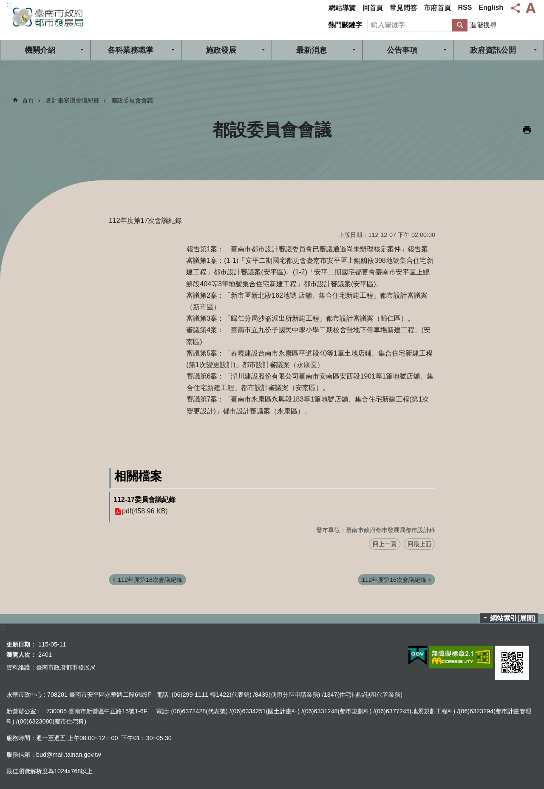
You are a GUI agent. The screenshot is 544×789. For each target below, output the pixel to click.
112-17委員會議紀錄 (144, 499)
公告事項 (402, 50)
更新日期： (21, 644)
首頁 (28, 100)
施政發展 (221, 50)
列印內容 (527, 130)
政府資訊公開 (493, 50)
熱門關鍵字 (345, 24)
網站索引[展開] (513, 618)
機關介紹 (40, 50)
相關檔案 (138, 476)
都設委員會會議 (132, 100)
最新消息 (311, 50)
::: (9, 5)
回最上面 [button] (419, 544)
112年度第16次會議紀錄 (394, 579)
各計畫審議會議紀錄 (72, 100)
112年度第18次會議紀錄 (150, 579)
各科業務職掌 (130, 50)
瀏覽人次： (21, 654)
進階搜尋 (483, 24)
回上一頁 (385, 544)
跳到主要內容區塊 (4, 4)
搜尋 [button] (460, 25)
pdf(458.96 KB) (145, 511)
